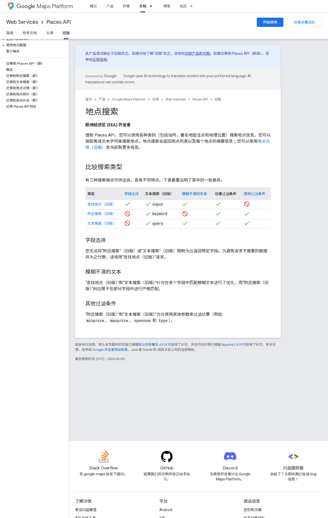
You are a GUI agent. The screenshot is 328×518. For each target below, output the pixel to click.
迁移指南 (100, 60)
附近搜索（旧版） (101, 214)
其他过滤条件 (254, 194)
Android (165, 510)
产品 (110, 6)
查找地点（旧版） (101, 204)
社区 (183, 6)
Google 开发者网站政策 (110, 350)
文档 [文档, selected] (142, 6)
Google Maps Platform (129, 99)
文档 (155, 99)
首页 (88, 99)
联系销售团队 (304, 22)
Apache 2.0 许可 (234, 344)
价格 (126, 6)
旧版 (217, 99)
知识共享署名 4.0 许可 (154, 344)
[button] (33, 39)
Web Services (22, 22)
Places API (58, 22)
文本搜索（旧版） (101, 223)
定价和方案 (253, 510)
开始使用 (270, 22)
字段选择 (131, 194)
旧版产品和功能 (197, 53)
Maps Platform (44, 6)
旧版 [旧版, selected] (66, 33)
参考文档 (30, 33)
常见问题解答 (86, 510)
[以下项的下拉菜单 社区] (193, 6)
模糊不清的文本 (194, 194)
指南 (9, 33)
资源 (49, 33)
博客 (166, 6)
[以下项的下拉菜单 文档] (152, 6)
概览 (93, 6)
